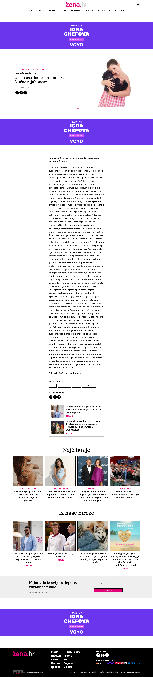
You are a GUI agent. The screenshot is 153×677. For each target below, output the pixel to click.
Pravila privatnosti (83, 672)
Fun (122, 10)
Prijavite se (108, 591)
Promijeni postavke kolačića (130, 672)
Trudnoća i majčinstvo (31, 69)
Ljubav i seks (76, 10)
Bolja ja (112, 10)
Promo (68, 656)
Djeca (52, 386)
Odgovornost (64, 386)
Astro (41, 10)
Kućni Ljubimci (89, 386)
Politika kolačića (98, 672)
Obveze (77, 386)
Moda (31, 10)
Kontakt (72, 672)
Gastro (63, 10)
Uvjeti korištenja (112, 672)
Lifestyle (101, 10)
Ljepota (89, 10)
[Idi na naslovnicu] (76, 6)
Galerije (52, 10)
